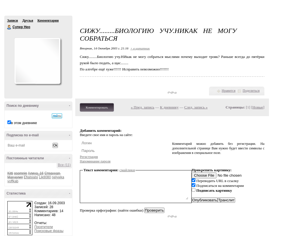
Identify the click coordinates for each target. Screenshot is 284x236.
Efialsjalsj (31, 177)
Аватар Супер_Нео (37, 60)
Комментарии (48, 20)
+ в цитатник (140, 48)
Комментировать (97, 107)
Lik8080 (45, 177)
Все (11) (64, 165)
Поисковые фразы (48, 231)
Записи (12, 20)
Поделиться (251, 91)
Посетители (43, 227)
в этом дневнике (24, 123)
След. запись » (196, 107)
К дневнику (169, 107)
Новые (257, 107)
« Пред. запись (142, 107)
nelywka (58, 177)
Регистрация (89, 157)
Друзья (27, 20)
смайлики (127, 170)
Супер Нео (9, 27)
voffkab (12, 181)
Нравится (228, 91)
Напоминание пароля (95, 161)
